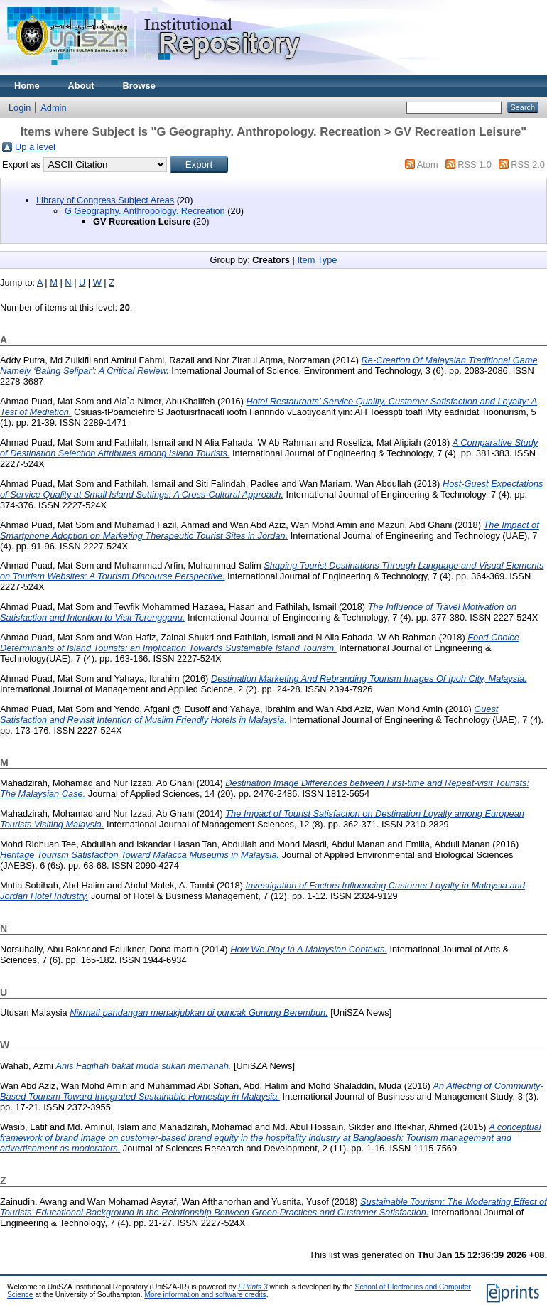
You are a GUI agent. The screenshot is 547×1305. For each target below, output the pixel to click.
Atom (427, 164)
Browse (139, 85)
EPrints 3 (253, 1287)
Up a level (35, 146)
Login (20, 107)
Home (27, 85)
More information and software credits (205, 1295)
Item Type (317, 259)
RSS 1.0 (474, 164)
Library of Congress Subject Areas (105, 200)
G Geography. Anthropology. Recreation (145, 210)
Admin (53, 107)
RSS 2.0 (528, 164)
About (81, 85)
